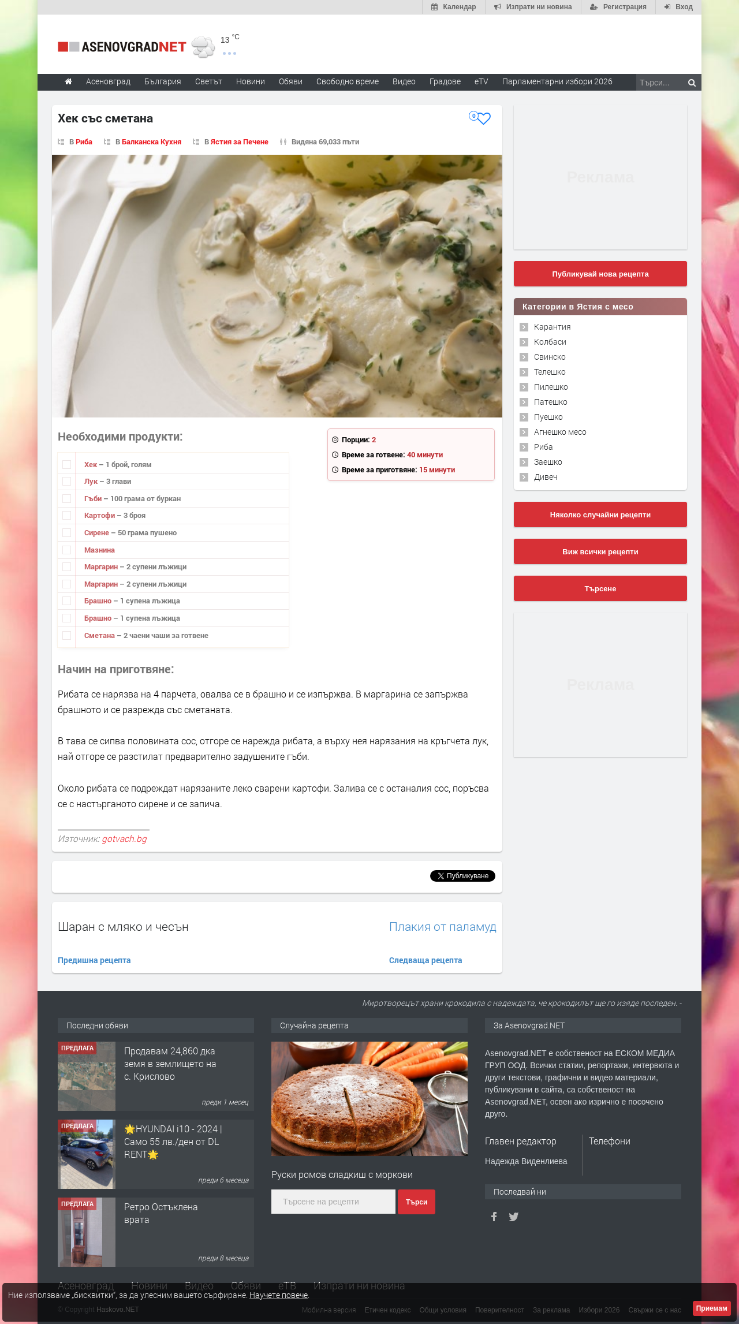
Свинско (550, 356)
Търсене (601, 588)
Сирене (97, 532)
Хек (91, 464)
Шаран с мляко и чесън (123, 926)
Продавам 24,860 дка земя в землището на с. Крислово (170, 1064)
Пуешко (548, 416)
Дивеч (545, 476)
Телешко (550, 371)
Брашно (98, 600)
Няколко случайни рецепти (600, 514)
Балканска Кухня (151, 141)
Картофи (100, 515)
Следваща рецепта (425, 959)
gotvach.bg (124, 838)
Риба (84, 141)
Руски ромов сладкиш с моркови (342, 1174)
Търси (416, 1202)
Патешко (551, 401)
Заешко (548, 461)
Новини (250, 81)
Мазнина (99, 549)
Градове (445, 81)
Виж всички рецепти (600, 551)
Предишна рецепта (94, 959)
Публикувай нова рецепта (600, 274)
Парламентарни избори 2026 (557, 81)
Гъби (93, 498)
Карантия (552, 326)
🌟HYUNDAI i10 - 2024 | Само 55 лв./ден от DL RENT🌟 (173, 1141)
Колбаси (550, 341)
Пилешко (551, 386)
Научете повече (278, 1294)
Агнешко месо (560, 431)
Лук (91, 481)
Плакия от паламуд (443, 926)
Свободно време (347, 81)
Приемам (711, 1308)
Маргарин (102, 566)
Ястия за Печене (239, 141)
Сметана (100, 635)
